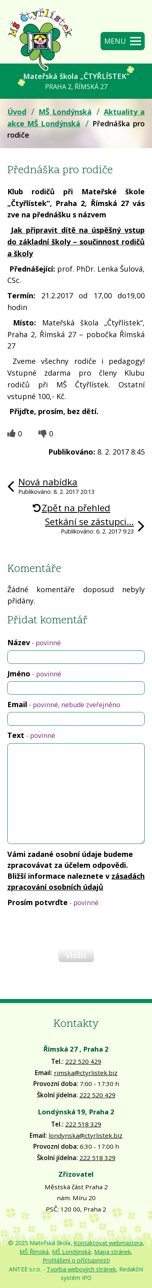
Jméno (34, 673)
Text (31, 735)
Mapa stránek (112, 1252)
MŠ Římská (34, 1252)
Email (63, 704)
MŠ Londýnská (65, 112)
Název (34, 642)
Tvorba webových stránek (81, 1269)
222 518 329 (83, 1124)
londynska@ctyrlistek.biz (85, 1135)
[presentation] (68, 927)
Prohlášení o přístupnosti (76, 1260)
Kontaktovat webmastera (108, 1243)
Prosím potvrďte (52, 902)
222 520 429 (83, 1061)
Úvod (16, 112)
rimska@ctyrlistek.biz (86, 1073)
